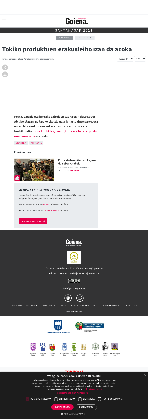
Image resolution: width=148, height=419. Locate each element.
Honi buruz (16, 305)
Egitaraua (84, 38)
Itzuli (138, 59)
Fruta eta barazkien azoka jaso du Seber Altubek (77, 161)
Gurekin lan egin (74, 311)
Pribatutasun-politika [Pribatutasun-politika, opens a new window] (93, 389)
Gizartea (21, 143)
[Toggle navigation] (4, 20)
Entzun (123, 59)
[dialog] (74, 395)
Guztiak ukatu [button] (86, 407)
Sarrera (64, 38)
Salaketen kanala (110, 305)
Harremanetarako (80, 305)
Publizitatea (49, 305)
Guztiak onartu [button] (62, 407)
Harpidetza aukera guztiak (33, 221)
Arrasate (36, 143)
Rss (95, 305)
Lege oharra (32, 305)
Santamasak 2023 (74, 30)
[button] (74, 393)
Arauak (63, 305)
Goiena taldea (130, 305)
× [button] (145, 375)
